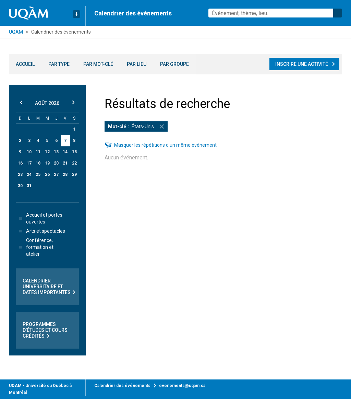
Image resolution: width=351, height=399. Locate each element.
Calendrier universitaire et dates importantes (50, 286)
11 (38, 151)
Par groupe (174, 64)
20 (56, 163)
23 (20, 174)
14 (65, 151)
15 (74, 151)
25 (38, 174)
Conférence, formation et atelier (34, 247)
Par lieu (136, 64)
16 (20, 163)
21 (65, 163)
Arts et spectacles (40, 231)
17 (29, 163)
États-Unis (138, 126)
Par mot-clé (98, 64)
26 (47, 174)
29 (74, 174)
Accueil (25, 64)
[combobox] (275, 13)
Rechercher (337, 13)
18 (38, 163)
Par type (59, 64)
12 (47, 151)
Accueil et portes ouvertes (39, 218)
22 (74, 163)
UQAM (16, 32)
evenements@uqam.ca (182, 385)
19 (47, 163)
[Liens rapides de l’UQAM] (76, 14)
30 (20, 185)
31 (29, 185)
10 (29, 151)
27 (56, 174)
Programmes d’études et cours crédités (45, 330)
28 (65, 174)
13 (56, 151)
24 (29, 174)
